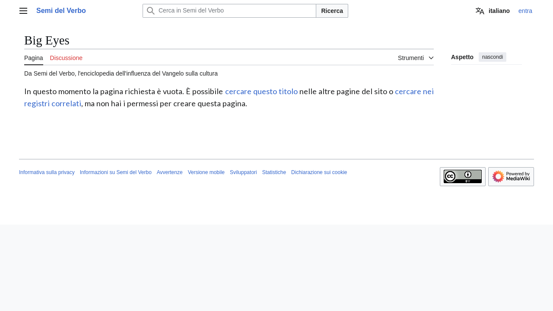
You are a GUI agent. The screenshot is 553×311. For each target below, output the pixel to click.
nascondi (492, 57)
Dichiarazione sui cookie (319, 172)
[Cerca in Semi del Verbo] (229, 11)
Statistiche (274, 172)
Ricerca (332, 10)
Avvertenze (170, 172)
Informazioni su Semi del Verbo (116, 172)
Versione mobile (206, 172)
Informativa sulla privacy (47, 172)
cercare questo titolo (261, 91)
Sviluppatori (243, 172)
